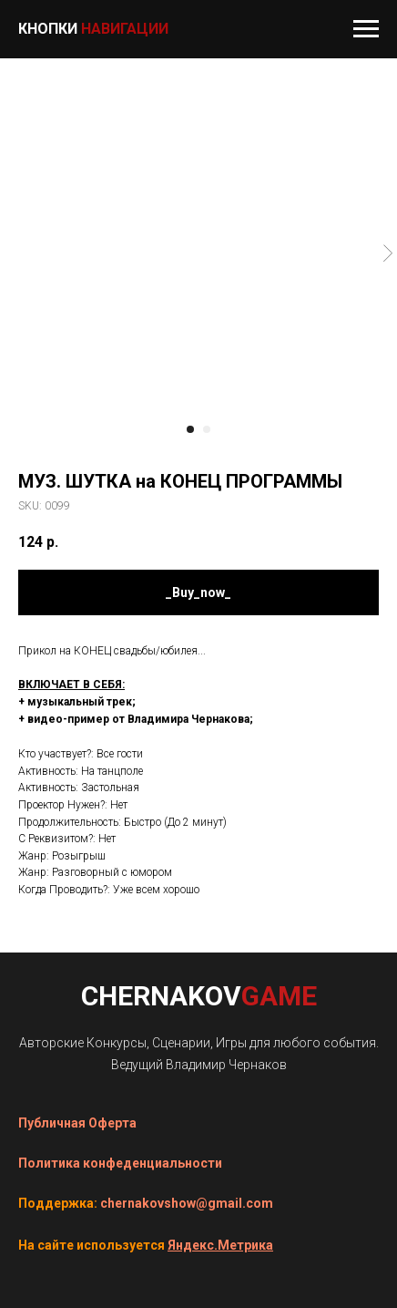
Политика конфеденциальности (120, 1163)
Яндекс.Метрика (220, 1245)
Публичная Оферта (77, 1123)
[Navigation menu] (366, 29)
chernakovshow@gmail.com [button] (186, 1203)
